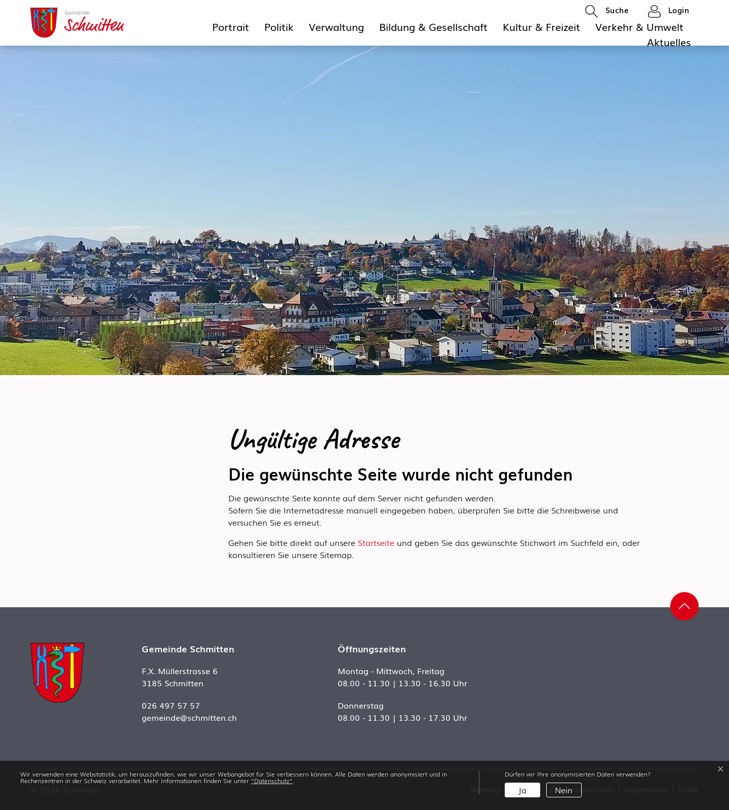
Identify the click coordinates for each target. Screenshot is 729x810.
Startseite (376, 542)
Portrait (230, 26)
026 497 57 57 (171, 705)
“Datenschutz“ (272, 780)
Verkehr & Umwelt (639, 26)
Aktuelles (669, 41)
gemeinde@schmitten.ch (189, 717)
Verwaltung (336, 26)
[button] (607, 10)
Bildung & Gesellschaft (433, 26)
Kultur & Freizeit (541, 26)
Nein (564, 790)
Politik (279, 26)
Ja (522, 790)
